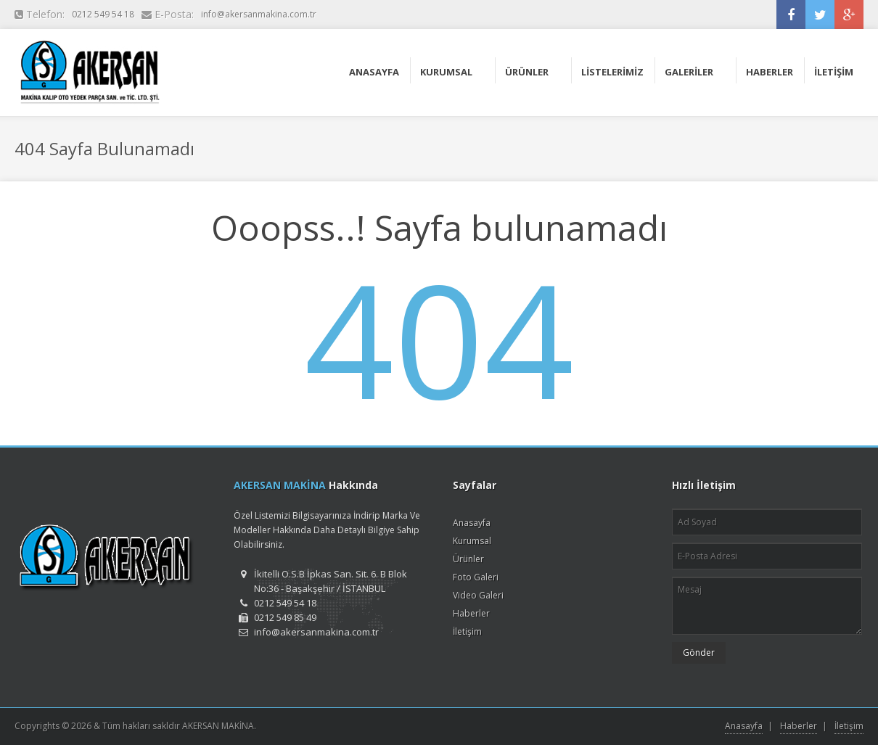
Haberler (471, 613)
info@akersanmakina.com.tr (258, 14)
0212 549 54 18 (103, 14)
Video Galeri (478, 595)
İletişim (467, 631)
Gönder (699, 652)
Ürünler (468, 559)
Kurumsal (472, 541)
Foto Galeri (476, 577)
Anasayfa (472, 522)
